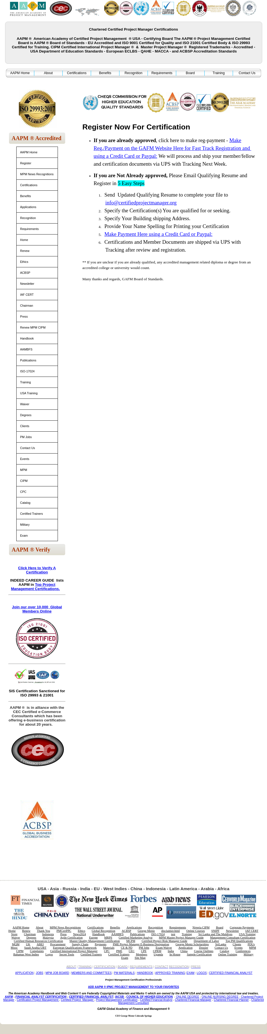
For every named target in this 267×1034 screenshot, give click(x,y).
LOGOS (202, 972)
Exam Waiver (164, 947)
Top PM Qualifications (239, 940)
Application (185, 947)
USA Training (29, 393)
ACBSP (25, 272)
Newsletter (27, 283)
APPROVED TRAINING (170, 972)
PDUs (251, 944)
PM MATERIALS (124, 972)
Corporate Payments (242, 927)
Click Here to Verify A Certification (37, 570)
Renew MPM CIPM (33, 327)
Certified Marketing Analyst (135, 937)
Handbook (27, 338)
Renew (25, 250)
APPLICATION (24, 972)
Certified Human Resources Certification (38, 940)
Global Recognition (103, 930)
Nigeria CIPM (201, 927)
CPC (23, 491)
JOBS (39, 972)
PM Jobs (26, 437)
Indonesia (48, 934)
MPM (23, 470)
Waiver (25, 404)
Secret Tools (66, 954)
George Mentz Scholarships (192, 944)
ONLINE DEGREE (187, 996)
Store (14, 934)
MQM (16, 944)
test (173, 934)
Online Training (227, 954)
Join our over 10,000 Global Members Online (37, 609)
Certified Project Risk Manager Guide (164, 940)
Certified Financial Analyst (156, 999)
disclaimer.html (170, 930)
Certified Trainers (31, 513)
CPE (144, 951)
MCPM (130, 940)
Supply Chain (80, 944)
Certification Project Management (38, 999)
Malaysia (48, 937)
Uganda (158, 954)
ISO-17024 (27, 371)
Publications (28, 360)
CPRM (157, 951)
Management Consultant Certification (232, 937)
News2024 (79, 934)
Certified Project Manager (77, 999)
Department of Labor (206, 940)
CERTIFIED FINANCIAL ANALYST (230, 972)
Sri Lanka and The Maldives (215, 934)
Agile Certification (71, 937)
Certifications (76, 73)
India (171, 951)
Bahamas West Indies (26, 954)
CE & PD (126, 947)
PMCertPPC (63, 930)
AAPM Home (20, 73)
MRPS (108, 937)
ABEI (40, 944)
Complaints (37, 951)
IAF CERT (27, 294)
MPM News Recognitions (37, 174)
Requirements (162, 73)
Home (24, 240)
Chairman (26, 305)
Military (25, 524)
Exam (24, 535)
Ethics (24, 261)
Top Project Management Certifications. (35, 586)
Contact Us (247, 73)
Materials (108, 947)
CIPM (24, 480)
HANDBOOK (145, 972)
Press (24, 316)
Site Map (140, 957)
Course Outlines (203, 951)
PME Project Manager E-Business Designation (141, 944)
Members (141, 954)
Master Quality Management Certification (94, 940)
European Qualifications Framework (75, 947)
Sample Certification (199, 954)
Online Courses (195, 930)
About (48, 73)
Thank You (43, 930)
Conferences (243, 951)
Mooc (14, 947)
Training (219, 73)
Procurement (57, 944)
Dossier (203, 947)
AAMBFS (26, 349)
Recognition (133, 73)
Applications (28, 207)
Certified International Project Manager (74, 951)
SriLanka (220, 944)
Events (25, 459)
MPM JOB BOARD (57, 972)
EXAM (190, 972)
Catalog (25, 502)
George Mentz (146, 930)
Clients (25, 426)
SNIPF (215, 930)
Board (190, 73)
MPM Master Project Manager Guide (181, 937)
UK (28, 944)
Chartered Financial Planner (231, 999)
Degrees (25, 415)
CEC (132, 951)
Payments (100, 944)
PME (119, 951)
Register (25, 163)
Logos (49, 954)
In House (174, 954)
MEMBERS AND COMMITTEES (91, 972)
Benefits (105, 73)
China (183, 951)
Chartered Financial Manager (193, 999)
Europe (93, 937)
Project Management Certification (117, 999)
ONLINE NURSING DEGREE (220, 996)
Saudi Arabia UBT (35, 947)
